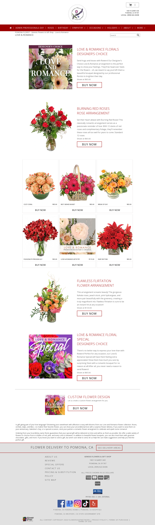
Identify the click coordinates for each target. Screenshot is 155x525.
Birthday (63, 28)
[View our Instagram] (77, 507)
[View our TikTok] (85, 507)
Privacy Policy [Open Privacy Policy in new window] (99, 520)
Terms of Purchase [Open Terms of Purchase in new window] (118, 520)
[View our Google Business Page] (69, 507)
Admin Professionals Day (29, 28)
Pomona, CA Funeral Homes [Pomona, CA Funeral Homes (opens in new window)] (66, 510)
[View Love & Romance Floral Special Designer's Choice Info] (52, 356)
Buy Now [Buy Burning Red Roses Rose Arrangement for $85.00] (89, 144)
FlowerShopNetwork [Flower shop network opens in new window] (79, 520)
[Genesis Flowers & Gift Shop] (77, 13)
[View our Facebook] (61, 507)
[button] (132, 5)
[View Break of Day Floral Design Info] (115, 181)
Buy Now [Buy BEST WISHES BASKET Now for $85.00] (77, 210)
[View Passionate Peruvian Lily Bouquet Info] (40, 236)
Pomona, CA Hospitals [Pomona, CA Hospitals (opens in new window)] (91, 510)
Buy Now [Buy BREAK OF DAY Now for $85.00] (114, 210)
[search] (138, 35)
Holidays (113, 28)
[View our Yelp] (94, 507)
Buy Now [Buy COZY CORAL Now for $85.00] (40, 210)
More (141, 28)
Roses (51, 28)
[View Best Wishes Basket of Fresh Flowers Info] (77, 181)
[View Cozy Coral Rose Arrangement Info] (40, 181)
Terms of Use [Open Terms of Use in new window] (85, 521)
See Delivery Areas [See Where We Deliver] (109, 447)
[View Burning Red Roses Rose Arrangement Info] (52, 126)
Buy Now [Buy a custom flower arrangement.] (80, 408)
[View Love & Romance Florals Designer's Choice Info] (52, 67)
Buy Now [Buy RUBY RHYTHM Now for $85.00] (114, 264)
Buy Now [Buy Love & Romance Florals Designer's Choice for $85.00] (89, 85)
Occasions (96, 28)
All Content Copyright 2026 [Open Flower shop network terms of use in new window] (54, 520)
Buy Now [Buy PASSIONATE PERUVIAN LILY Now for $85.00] (40, 264)
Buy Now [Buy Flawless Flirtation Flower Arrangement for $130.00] (89, 313)
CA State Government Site (88, 514)
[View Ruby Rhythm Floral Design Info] (115, 236)
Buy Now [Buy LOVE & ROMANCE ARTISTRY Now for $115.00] (77, 264)
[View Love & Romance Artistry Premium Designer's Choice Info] (77, 236)
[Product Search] (123, 35)
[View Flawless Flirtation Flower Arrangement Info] (52, 297)
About (129, 28)
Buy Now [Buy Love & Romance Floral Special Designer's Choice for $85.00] (89, 378)
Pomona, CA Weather (64, 514)
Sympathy (79, 28)
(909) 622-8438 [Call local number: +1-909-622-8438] (133, 15)
